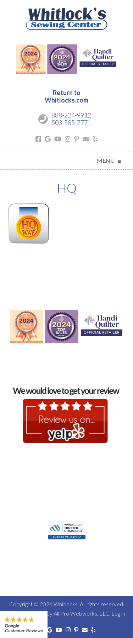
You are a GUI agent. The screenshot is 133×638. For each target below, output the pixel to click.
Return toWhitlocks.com (66, 96)
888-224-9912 (71, 115)
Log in (118, 613)
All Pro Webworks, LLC (81, 613)
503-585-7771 (71, 122)
